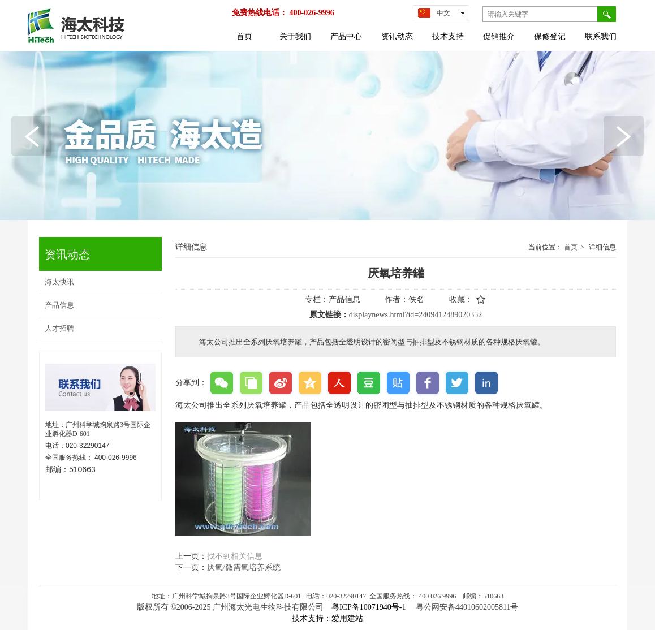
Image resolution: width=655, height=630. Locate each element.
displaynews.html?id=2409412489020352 (415, 314)
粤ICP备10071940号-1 (369, 607)
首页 (571, 247)
